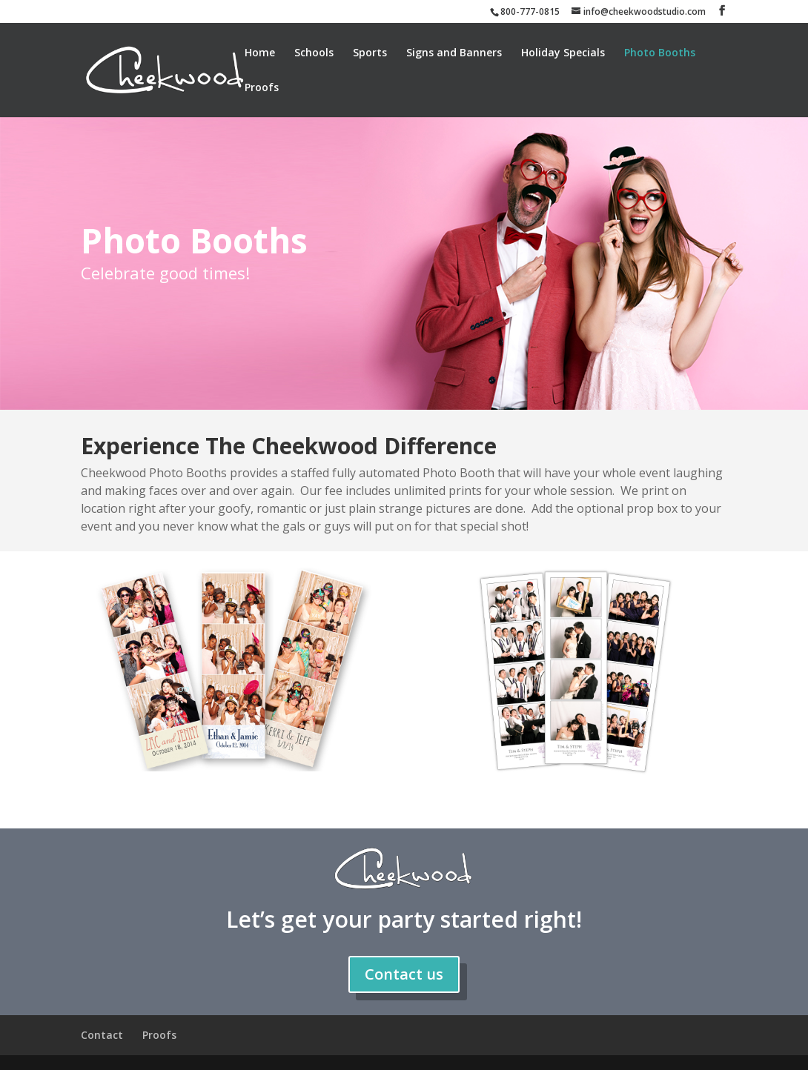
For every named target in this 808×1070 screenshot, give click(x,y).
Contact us (404, 974)
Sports (370, 53)
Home (260, 53)
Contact (102, 1035)
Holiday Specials (563, 53)
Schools (314, 53)
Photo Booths (659, 53)
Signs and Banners (454, 53)
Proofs (262, 88)
